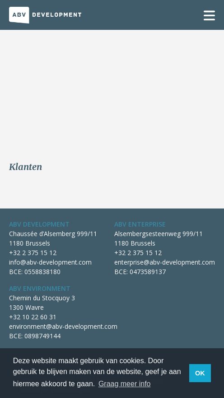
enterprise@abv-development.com (164, 262)
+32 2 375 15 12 (32, 252)
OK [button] (200, 373)
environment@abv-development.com (63, 326)
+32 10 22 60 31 (32, 317)
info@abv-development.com (50, 262)
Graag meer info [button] (124, 384)
